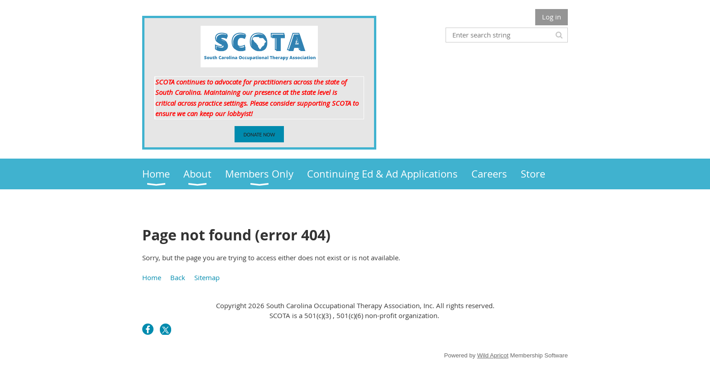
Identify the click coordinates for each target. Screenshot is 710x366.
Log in (551, 16)
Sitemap (207, 277)
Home (151, 277)
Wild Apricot (493, 355)
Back (177, 277)
